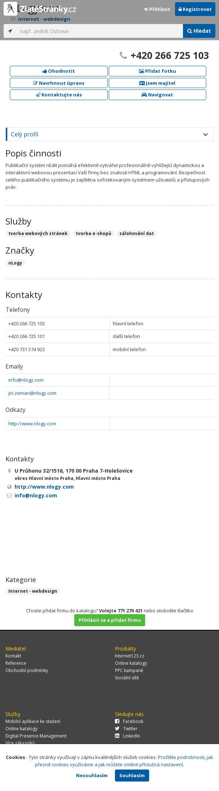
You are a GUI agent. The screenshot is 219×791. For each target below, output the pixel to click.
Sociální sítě (127, 678)
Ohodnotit (59, 71)
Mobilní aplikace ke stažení (32, 721)
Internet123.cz (129, 656)
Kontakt (13, 656)
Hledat (199, 30)
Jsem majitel (157, 83)
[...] (99, 31)
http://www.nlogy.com (32, 423)
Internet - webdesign (32, 591)
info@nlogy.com (26, 380)
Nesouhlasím (92, 775)
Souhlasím (132, 775)
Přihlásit (157, 9)
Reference (15, 663)
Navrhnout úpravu (58, 83)
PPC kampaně (129, 670)
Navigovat (157, 94)
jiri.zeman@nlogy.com (32, 393)
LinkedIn (127, 736)
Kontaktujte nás (59, 94)
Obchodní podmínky (26, 670)
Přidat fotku (157, 71)
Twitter (126, 729)
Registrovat (195, 9)
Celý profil (24, 134)
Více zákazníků (20, 743)
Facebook (129, 721)
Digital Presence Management (36, 736)
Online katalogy (131, 663)
